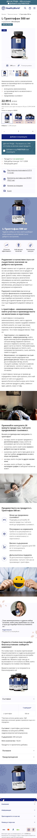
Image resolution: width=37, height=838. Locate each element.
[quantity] (18, 131)
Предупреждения (10, 757)
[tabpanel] (18, 722)
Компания (5, 804)
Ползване (6, 750)
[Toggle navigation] (34, 8)
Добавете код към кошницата (17, 150)
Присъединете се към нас (11, 816)
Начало (4, 14)
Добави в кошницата (18, 137)
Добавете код (19, 3)
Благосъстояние (12, 14)
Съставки (6, 699)
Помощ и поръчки (8, 822)
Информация (6, 810)
